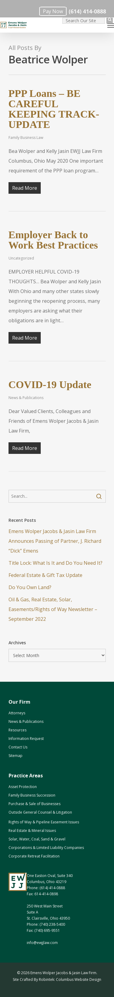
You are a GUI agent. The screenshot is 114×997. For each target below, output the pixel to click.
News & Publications (26, 397)
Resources (17, 730)
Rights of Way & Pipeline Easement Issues (44, 822)
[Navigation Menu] (110, 25)
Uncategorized (21, 258)
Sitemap (15, 755)
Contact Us (18, 747)
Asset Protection (23, 786)
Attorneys (17, 713)
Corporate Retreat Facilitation (34, 856)
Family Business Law (26, 137)
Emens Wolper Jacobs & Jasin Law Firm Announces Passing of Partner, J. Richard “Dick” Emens (55, 541)
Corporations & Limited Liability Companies (46, 847)
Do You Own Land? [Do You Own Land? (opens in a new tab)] (30, 587)
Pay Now (53, 11)
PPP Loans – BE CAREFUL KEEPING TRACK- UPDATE (54, 109)
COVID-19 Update (50, 384)
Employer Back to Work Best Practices (53, 240)
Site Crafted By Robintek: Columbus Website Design (57, 979)
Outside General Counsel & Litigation (40, 812)
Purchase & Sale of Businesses (34, 803)
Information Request (26, 738)
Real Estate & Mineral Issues (32, 830)
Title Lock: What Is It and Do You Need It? (55, 563)
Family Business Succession (32, 795)
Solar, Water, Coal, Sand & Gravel (37, 839)
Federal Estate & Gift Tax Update (45, 575)
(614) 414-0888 (87, 11)
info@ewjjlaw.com (42, 942)
